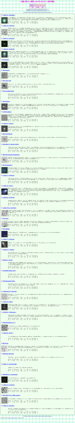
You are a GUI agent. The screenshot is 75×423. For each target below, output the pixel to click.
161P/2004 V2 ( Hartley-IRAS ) (10, 147)
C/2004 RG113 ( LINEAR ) (9, 295)
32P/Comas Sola (6, 83)
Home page (32, 5)
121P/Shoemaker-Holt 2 (8, 285)
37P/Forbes (5, 222)
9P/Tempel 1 (5, 61)
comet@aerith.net (14, 422)
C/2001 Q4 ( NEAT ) (7, 188)
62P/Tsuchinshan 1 (7, 168)
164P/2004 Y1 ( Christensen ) (10, 378)
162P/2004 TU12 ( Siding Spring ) (11, 399)
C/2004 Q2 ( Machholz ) (8, 15)
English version (32, 4)
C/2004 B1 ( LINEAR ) (8, 200)
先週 (32, 7)
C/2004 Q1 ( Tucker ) (8, 126)
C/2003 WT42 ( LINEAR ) (9, 211)
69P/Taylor (5, 347)
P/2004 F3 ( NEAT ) (7, 263)
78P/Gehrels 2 (6, 103)
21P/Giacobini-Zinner (8, 93)
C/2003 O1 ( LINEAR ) (8, 389)
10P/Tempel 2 (6, 72)
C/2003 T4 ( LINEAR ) (8, 26)
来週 (42, 7)
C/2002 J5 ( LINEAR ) (8, 410)
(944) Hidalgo (6, 232)
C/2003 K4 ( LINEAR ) (8, 50)
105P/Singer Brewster (8, 358)
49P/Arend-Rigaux (7, 136)
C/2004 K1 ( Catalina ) (8, 253)
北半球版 (37, 7)
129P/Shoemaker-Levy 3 (8, 326)
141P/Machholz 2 (7, 114)
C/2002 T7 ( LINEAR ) (8, 243)
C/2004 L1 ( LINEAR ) (8, 178)
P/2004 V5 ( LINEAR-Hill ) (9, 368)
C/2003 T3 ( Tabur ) (7, 306)
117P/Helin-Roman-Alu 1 (9, 275)
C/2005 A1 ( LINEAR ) (8, 39)
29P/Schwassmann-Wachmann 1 (11, 157)
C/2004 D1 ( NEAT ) (7, 337)
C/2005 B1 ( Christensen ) (9, 316)
